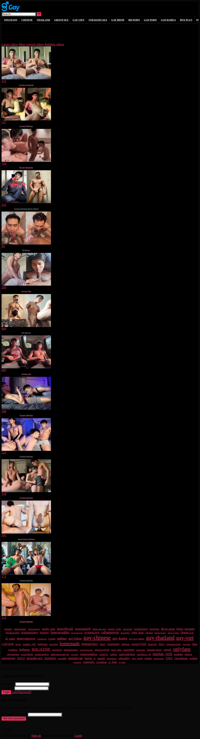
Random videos (54, 44)
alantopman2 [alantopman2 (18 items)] (20, 629)
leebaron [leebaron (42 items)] (24, 649)
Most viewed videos (31, 44)
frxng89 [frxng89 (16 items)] (51, 639)
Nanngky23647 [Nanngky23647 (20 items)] (154, 650)
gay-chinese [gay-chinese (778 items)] (97, 637)
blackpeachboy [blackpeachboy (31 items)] (29, 632)
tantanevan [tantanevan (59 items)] (75, 658)
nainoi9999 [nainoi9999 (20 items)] (128, 650)
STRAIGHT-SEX (98, 20)
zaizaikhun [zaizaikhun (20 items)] (101, 662)
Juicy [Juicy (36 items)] (162, 644)
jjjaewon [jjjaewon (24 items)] (152, 644)
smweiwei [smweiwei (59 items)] (8, 658)
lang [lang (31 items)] (194, 644)
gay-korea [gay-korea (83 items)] (119, 638)
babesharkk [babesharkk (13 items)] (127, 629)
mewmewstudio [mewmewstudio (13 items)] (86, 650)
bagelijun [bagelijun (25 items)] (154, 628)
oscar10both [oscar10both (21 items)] (27, 654)
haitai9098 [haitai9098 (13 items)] (53, 644)
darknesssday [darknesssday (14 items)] (160, 633)
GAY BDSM (117, 20)
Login (6, 692)
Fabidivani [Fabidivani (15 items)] (42, 639)
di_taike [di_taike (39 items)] (10, 638)
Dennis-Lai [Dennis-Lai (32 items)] (187, 632)
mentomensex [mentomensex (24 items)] (71, 649)
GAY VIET (78, 20)
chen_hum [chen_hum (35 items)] (138, 632)
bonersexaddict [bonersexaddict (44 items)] (60, 632)
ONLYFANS (10, 20)
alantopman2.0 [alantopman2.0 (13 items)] (34, 629)
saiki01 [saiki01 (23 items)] (113, 654)
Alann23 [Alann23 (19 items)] (8, 629)
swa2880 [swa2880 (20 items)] (62, 658)
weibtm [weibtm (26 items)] (193, 658)
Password (7, 688)
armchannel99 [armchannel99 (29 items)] (83, 628)
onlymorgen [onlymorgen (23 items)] (13, 654)
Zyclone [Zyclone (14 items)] (122, 662)
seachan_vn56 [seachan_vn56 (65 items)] (162, 654)
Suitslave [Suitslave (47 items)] (50, 658)
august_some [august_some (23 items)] (114, 628)
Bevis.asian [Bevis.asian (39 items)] (168, 628)
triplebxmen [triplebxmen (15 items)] (159, 658)
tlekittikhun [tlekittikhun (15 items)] (112, 658)
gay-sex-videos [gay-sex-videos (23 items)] (136, 638)
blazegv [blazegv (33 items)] (44, 632)
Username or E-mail (14, 714)
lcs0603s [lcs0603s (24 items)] (13, 649)
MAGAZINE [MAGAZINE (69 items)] (41, 649)
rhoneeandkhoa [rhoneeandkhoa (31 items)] (88, 654)
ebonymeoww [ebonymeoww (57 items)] (26, 638)
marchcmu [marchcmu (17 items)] (57, 650)
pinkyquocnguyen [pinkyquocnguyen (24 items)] (60, 654)
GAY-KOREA (168, 20)
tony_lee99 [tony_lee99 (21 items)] (137, 658)
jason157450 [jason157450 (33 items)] (139, 644)
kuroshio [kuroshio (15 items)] (186, 644)
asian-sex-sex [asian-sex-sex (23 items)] (99, 628)
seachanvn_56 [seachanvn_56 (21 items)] (144, 654)
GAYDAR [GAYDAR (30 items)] (8, 644)
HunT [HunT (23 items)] (103, 644)
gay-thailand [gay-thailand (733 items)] (160, 637)
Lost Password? (22, 692)
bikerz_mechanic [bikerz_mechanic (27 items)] (185, 628)
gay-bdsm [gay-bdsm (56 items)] (75, 638)
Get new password (14, 718)
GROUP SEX (61, 20)
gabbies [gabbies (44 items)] (62, 638)
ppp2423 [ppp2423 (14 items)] (74, 654)
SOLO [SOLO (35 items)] (21, 658)
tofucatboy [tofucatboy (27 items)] (124, 658)
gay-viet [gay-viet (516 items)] (185, 638)
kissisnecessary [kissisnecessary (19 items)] (174, 644)
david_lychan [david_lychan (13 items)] (173, 633)
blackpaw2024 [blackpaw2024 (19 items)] (13, 632)
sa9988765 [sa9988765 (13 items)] (103, 654)
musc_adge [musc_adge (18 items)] (116, 650)
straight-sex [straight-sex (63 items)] (34, 658)
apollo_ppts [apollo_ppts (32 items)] (48, 628)
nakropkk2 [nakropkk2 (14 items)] (140, 650)
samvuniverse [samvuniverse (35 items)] (127, 654)
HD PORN (134, 20)
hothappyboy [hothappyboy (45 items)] (90, 644)
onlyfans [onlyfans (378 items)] (182, 649)
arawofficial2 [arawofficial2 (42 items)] (65, 628)
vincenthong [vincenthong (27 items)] (181, 658)
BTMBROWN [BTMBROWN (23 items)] (91, 632)
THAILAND (43, 20)
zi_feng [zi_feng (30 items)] (113, 662)
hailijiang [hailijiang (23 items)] (42, 644)
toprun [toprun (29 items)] (148, 658)
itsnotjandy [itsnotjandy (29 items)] (113, 644)
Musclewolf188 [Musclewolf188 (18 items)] (102, 650)
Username (8, 684)
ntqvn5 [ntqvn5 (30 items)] (167, 649)
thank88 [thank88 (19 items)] (101, 658)
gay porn (150, 20)
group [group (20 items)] (18, 644)
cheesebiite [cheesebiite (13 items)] (125, 633)
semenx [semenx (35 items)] (178, 654)
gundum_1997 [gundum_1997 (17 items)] (29, 644)
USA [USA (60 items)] (169, 658)
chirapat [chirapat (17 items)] (149, 632)
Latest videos (10, 44)
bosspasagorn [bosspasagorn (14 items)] (77, 633)
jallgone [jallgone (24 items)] (125, 644)
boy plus (186, 20)
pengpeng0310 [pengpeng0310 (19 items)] (42, 654)
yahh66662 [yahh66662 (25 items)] (89, 662)
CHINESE (27, 20)
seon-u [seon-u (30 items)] (188, 654)
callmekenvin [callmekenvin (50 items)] (110, 632)
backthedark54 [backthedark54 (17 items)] (141, 629)
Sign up (36, 735)
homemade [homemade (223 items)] (70, 643)
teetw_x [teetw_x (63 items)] (90, 658)
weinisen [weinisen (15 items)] (77, 662)
